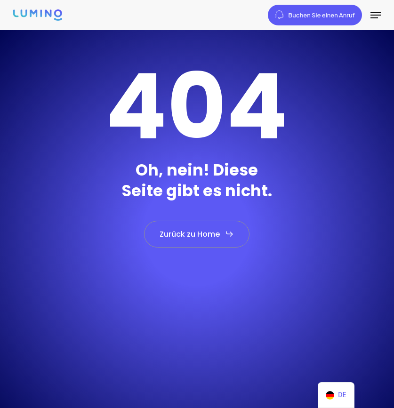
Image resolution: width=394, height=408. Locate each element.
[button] (375, 15)
